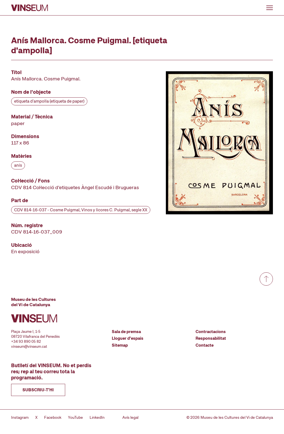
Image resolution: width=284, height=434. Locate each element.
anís (18, 165)
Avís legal (130, 417)
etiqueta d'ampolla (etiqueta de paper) (49, 101)
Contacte (205, 345)
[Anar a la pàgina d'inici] (29, 7)
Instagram (20, 417)
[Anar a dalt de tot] (266, 279)
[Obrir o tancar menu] (269, 7)
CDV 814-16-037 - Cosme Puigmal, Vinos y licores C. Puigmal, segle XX (80, 210)
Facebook (52, 417)
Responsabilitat (211, 338)
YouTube (75, 417)
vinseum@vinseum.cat (29, 346)
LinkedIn (97, 417)
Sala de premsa (126, 331)
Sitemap (120, 345)
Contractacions (211, 331)
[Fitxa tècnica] (80, 162)
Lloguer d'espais (127, 338)
